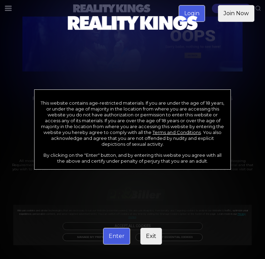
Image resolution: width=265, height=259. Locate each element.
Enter (117, 236)
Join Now (236, 13)
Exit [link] (151, 236)
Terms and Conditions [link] (177, 132)
